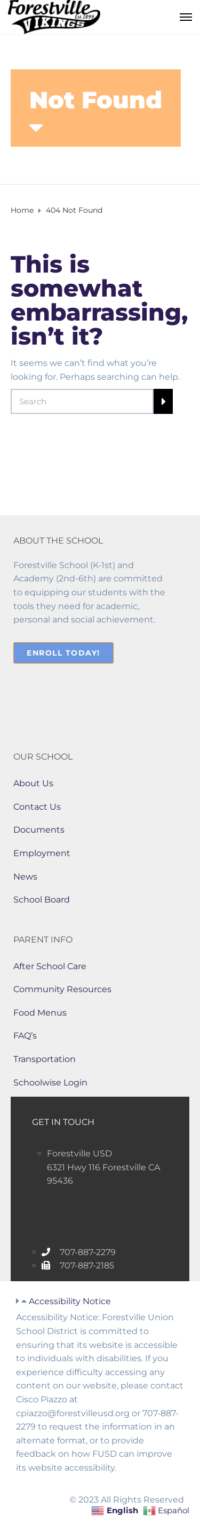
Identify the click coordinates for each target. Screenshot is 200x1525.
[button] (100, 1301)
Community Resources (62, 989)
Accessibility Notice (70, 1301)
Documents (39, 830)
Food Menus (40, 1013)
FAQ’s (25, 1036)
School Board (41, 900)
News (25, 877)
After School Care (49, 966)
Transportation (44, 1059)
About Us (33, 783)
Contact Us (37, 807)
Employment (41, 853)
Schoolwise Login (50, 1082)
